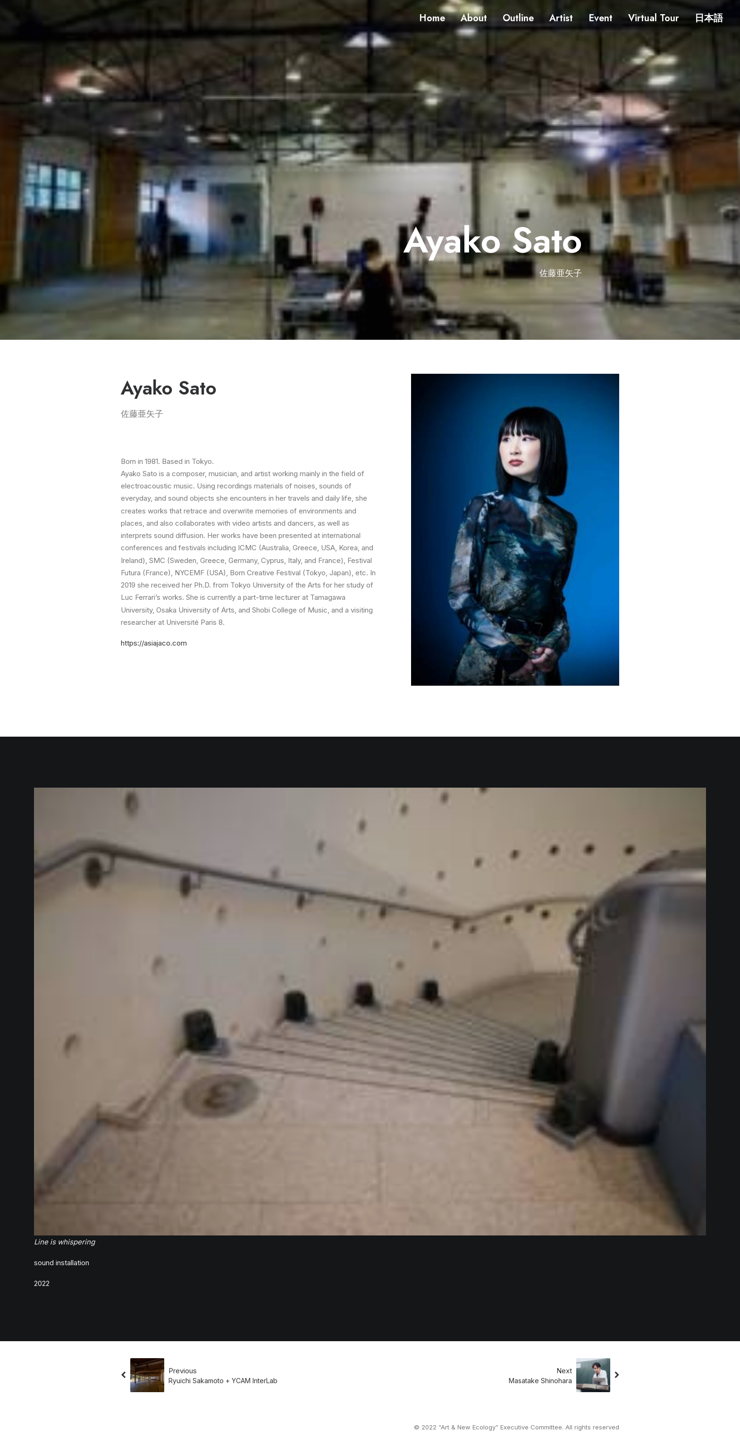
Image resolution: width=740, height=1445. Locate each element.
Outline (518, 18)
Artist (561, 18)
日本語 (709, 18)
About (474, 18)
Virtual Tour (653, 18)
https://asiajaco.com (154, 642)
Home (432, 18)
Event (601, 18)
